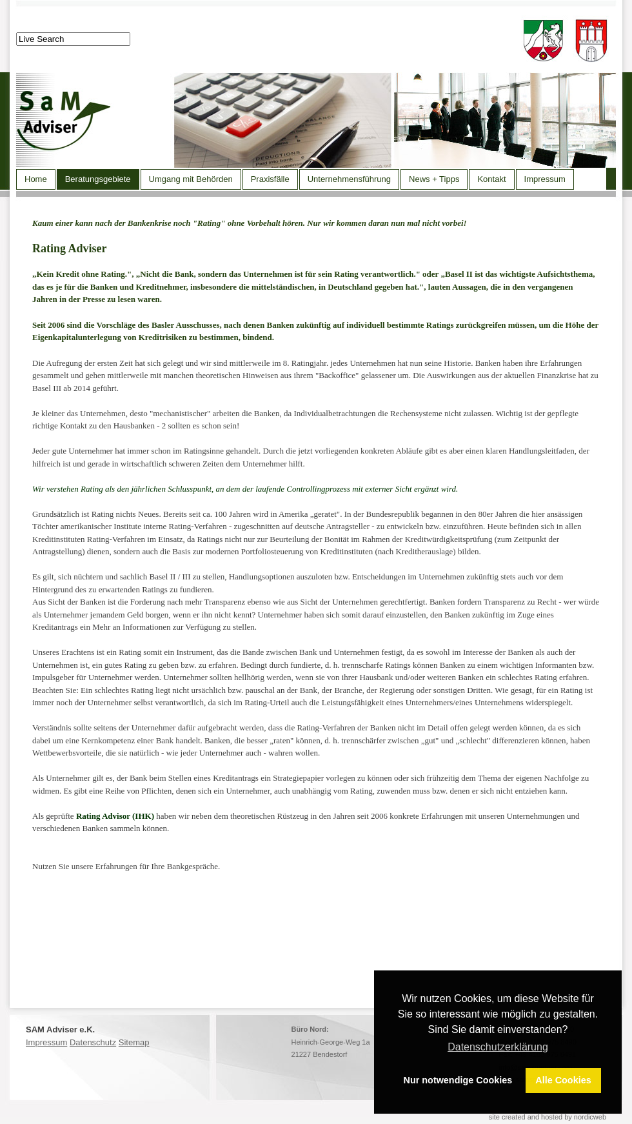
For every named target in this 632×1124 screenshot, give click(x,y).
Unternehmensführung (349, 179)
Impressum (545, 179)
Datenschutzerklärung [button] (498, 1046)
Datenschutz (93, 1042)
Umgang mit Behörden (191, 179)
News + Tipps (434, 179)
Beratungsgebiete (98, 179)
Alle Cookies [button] (563, 1080)
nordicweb (590, 1117)
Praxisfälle (270, 179)
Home (36, 179)
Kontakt (491, 179)
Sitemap (134, 1042)
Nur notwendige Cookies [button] (458, 1080)
